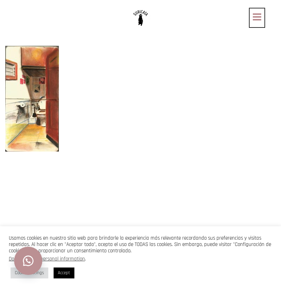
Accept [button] (64, 273)
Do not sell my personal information (47, 259)
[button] (28, 261)
